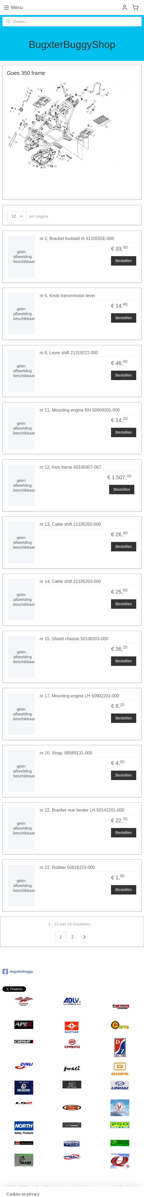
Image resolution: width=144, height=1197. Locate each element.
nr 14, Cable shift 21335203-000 (70, 581)
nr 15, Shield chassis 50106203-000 (74, 638)
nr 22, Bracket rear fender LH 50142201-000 (82, 810)
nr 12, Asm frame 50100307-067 (70, 467)
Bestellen (123, 260)
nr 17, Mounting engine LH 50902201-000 (79, 696)
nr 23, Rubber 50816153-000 (67, 867)
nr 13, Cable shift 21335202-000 (70, 524)
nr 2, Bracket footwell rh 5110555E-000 (77, 238)
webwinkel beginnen (86, 1187)
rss (69, 1187)
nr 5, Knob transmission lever (67, 295)
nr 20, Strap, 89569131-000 (66, 753)
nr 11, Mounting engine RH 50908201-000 (80, 410)
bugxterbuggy (17, 971)
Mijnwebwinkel (127, 1187)
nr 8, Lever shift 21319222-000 (69, 352)
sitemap (59, 1187)
